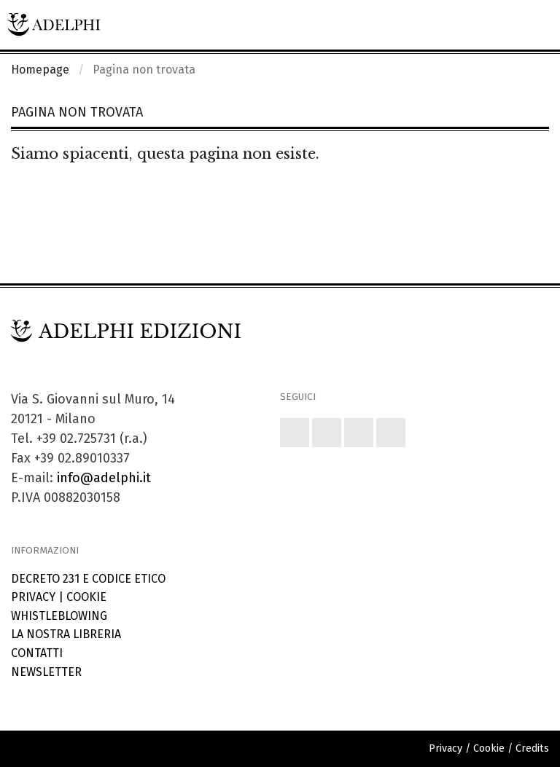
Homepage (40, 69)
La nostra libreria (66, 634)
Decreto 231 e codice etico (88, 579)
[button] (294, 432)
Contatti (37, 653)
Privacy (33, 597)
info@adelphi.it (104, 478)
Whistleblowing (59, 616)
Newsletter (46, 672)
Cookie (86, 597)
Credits (532, 748)
